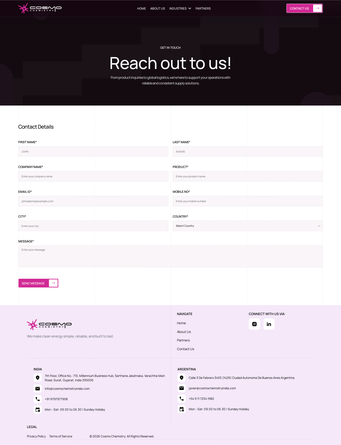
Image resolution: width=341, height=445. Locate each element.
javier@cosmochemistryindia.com (212, 387)
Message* (26, 241)
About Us (184, 331)
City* (22, 216)
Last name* (181, 142)
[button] (180, 8)
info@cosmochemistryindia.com (67, 388)
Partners (183, 339)
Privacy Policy (36, 435)
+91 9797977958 (56, 398)
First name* (27, 142)
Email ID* (25, 192)
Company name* (30, 167)
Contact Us (306, 8)
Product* (180, 167)
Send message (40, 283)
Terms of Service (60, 435)
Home (181, 323)
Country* (180, 216)
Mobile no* (181, 192)
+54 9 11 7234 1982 (201, 398)
